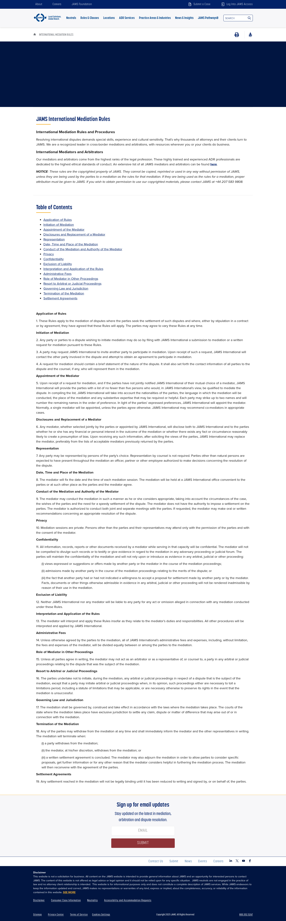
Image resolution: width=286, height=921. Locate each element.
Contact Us (155, 861)
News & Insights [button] (184, 18)
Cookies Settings (101, 914)
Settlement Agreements (60, 298)
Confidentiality (53, 259)
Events (202, 861)
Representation (54, 239)
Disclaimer (39, 900)
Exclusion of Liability (57, 264)
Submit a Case (199, 4)
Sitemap (37, 914)
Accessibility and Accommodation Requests (127, 900)
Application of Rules (57, 219)
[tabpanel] (143, 451)
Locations (109, 18)
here (213, 164)
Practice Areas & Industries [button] (155, 18)
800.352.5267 (246, 914)
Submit (173, 861)
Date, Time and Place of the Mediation (70, 244)
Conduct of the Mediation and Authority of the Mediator (82, 249)
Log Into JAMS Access (237, 4)
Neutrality (92, 900)
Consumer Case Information (66, 900)
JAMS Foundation (82, 4)
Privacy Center (56, 914)
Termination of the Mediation (63, 293)
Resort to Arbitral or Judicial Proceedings (72, 283)
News (188, 861)
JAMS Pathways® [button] (208, 18)
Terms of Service (79, 914)
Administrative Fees (57, 273)
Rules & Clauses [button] (89, 18)
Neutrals (71, 18)
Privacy (48, 254)
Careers (57, 4)
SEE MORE (69, 892)
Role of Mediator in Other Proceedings (70, 278)
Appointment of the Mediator (63, 229)
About (38, 4)
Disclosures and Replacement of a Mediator (74, 234)
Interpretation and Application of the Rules (73, 268)
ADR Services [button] (127, 18)
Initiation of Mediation (58, 224)
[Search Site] (249, 18)
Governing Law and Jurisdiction (65, 288)
